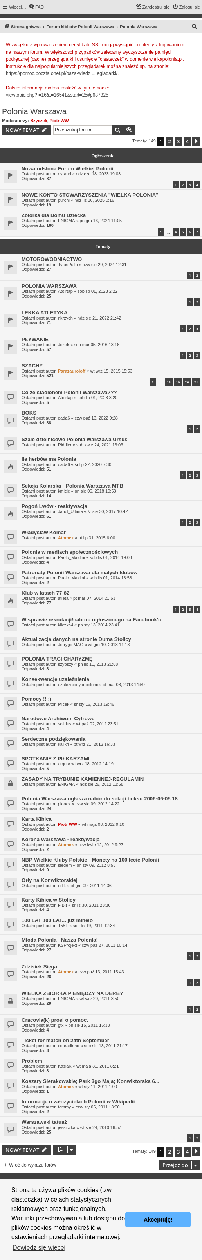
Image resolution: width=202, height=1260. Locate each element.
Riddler (65, 444)
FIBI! (62, 905)
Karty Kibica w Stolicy (49, 900)
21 (196, 382)
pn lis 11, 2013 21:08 (98, 664)
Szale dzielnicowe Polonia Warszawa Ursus (75, 439)
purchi (64, 200)
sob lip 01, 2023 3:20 (97, 397)
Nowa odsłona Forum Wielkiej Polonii (67, 169)
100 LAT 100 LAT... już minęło (57, 920)
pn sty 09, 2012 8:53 (96, 865)
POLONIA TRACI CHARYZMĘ (57, 659)
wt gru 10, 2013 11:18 (109, 644)
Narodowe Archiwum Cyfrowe (58, 718)
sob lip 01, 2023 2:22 (97, 291)
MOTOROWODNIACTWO (52, 259)
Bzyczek (38, 120)
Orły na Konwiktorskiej (50, 880)
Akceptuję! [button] (158, 1219)
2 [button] (169, 141)
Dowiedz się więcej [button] (39, 1247)
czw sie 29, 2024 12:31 (105, 264)
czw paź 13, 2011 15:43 (101, 972)
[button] (196, 141)
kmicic (64, 491)
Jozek (63, 344)
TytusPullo (68, 264)
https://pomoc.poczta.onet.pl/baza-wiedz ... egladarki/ (61, 73)
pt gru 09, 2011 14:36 (91, 885)
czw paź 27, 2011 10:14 (104, 945)
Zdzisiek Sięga (39, 967)
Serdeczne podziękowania (53, 739)
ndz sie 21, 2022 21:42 (99, 318)
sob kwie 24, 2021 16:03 (99, 444)
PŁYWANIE (35, 339)
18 (169, 382)
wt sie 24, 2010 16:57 (100, 1127)
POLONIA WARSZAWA (49, 286)
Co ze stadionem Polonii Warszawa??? (69, 392)
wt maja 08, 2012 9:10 (103, 824)
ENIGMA (66, 220)
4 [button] (187, 141)
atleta (63, 598)
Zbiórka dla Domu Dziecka (54, 215)
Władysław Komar (44, 532)
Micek (63, 704)
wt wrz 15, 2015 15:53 (111, 371)
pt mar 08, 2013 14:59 (124, 684)
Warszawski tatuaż (44, 1122)
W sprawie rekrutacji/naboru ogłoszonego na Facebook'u (91, 620)
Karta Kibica (37, 819)
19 (178, 382)
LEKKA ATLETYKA (44, 313)
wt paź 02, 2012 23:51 (97, 723)
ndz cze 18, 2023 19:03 (98, 174)
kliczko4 (65, 625)
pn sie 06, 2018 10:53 (95, 491)
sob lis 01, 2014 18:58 (111, 577)
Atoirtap (65, 291)
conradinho (68, 1045)
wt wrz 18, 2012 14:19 (92, 763)
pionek (64, 804)
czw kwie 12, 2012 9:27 (101, 844)
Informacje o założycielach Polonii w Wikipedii (78, 1102)
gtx (61, 1025)
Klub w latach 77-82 (45, 593)
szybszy (65, 664)
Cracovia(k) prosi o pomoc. (55, 1020)
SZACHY (32, 366)
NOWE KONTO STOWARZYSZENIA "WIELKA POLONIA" (90, 195)
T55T (63, 925)
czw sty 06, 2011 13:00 (98, 1107)
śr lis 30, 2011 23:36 (91, 905)
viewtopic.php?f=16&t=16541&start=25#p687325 (57, 95)
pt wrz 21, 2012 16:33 (94, 744)
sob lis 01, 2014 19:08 (111, 557)
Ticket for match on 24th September (65, 1040)
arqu (62, 763)
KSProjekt (67, 945)
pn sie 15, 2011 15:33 (89, 1025)
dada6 (64, 418)
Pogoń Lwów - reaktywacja (54, 506)
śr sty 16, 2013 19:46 (94, 704)
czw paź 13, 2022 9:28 (96, 418)
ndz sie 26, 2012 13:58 (101, 784)
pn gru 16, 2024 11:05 (101, 220)
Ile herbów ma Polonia (49, 459)
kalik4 (63, 744)
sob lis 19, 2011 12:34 (94, 925)
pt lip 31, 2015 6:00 (97, 537)
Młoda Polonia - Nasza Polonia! (60, 940)
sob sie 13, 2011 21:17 (106, 1045)
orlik (62, 885)
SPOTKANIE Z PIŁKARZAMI (56, 758)
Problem (32, 1061)
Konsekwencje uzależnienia (55, 679)
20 (187, 382)
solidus (64, 723)
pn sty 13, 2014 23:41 (98, 625)
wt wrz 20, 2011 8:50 (100, 998)
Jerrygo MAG (70, 644)
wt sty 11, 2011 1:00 (98, 1086)
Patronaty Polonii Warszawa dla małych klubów (79, 572)
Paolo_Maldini (71, 557)
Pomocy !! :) (36, 699)
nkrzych (65, 318)
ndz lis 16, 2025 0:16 (94, 200)
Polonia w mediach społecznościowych (70, 552)
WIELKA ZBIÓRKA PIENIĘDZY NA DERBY (72, 993)
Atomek (66, 537)
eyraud (64, 174)
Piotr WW (59, 120)
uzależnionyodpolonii (78, 684)
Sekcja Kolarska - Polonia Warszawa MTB (72, 486)
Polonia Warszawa (34, 111)
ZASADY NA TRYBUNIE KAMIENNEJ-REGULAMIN (83, 779)
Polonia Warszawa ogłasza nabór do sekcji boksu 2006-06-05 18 (100, 799)
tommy (64, 1107)
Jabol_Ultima (70, 511)
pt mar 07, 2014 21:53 (94, 598)
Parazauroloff (71, 371)
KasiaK (65, 1066)
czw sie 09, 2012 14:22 (98, 804)
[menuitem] (36, 7)
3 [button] (178, 141)
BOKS (29, 413)
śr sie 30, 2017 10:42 (108, 511)
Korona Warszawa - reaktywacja (61, 839)
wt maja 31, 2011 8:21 (97, 1066)
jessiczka (67, 1127)
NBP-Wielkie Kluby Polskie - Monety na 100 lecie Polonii (90, 860)
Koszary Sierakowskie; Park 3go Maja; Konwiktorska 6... (90, 1081)
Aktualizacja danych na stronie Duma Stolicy (76, 639)
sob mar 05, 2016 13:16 (96, 344)
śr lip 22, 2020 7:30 (93, 464)
